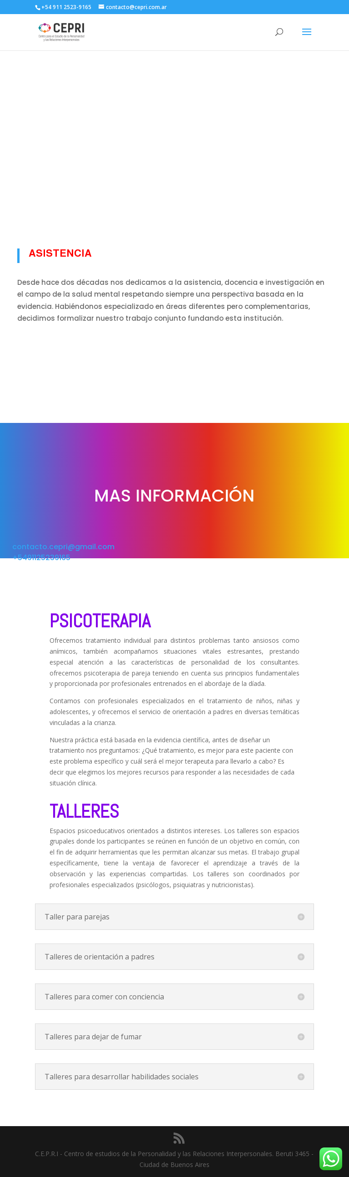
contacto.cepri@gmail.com (63, 546)
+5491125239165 (41, 557)
